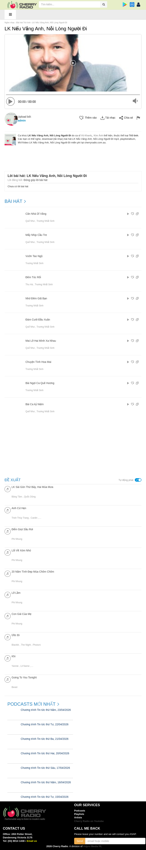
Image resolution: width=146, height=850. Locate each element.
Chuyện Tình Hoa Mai (38, 362)
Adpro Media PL (92, 846)
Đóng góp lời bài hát (36, 180)
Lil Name (25, 666)
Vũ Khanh (86, 135)
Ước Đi (16, 635)
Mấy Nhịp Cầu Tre (36, 235)
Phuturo (37, 645)
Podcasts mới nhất (31, 704)
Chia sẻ (126, 118)
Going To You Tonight (24, 677)
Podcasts (79, 810)
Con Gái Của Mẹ (21, 613)
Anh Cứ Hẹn (19, 508)
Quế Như (30, 221)
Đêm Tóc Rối (33, 277)
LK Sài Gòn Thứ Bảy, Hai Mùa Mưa (32, 486)
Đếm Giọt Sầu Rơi (22, 529)
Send (80, 841)
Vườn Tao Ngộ (34, 256)
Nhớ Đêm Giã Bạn (36, 298)
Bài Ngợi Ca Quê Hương (39, 383)
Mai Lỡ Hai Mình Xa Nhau (40, 340)
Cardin (34, 518)
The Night (26, 645)
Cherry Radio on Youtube (89, 821)
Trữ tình (133, 135)
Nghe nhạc (10, 22)
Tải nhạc (108, 118)
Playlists (79, 814)
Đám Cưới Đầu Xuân (37, 319)
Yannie (15, 666)
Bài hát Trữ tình (23, 22)
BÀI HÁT (13, 201)
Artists (78, 817)
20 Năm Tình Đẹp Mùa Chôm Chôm (33, 571)
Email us (32, 841)
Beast (14, 687)
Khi (13, 656)
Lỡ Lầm (16, 592)
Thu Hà (29, 284)
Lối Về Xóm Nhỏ (21, 550)
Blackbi (15, 645)
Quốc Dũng (30, 496)
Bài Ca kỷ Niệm (34, 404)
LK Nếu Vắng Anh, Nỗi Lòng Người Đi (49, 22)
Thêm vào (88, 118)
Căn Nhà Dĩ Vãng (35, 213)
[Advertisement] (73, 155)
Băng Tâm (17, 496)
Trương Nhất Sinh (45, 221)
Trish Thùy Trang (20, 518)
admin (22, 120)
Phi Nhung (17, 539)
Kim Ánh (98, 135)
